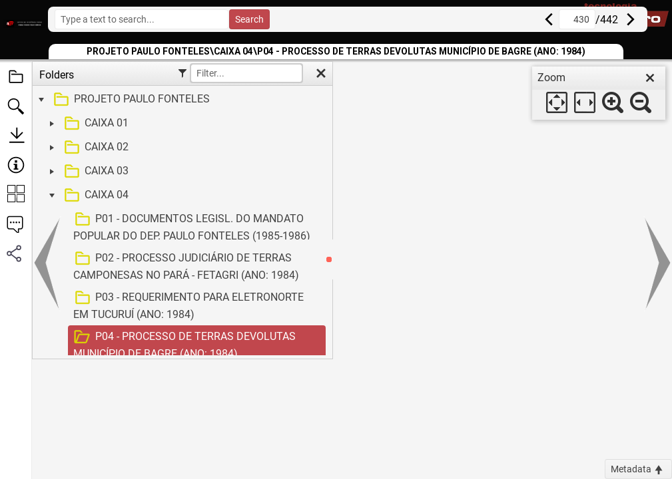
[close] (650, 78)
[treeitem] (181, 100)
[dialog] (598, 93)
